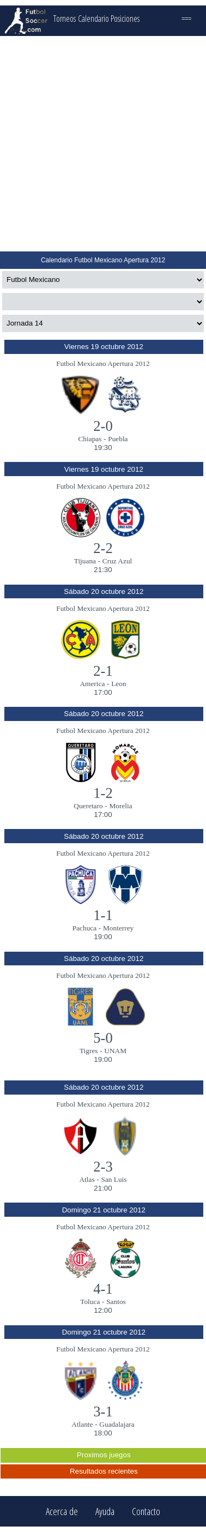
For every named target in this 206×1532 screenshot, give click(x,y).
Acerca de (62, 1511)
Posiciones (125, 19)
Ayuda (104, 1511)
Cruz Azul (117, 561)
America (92, 684)
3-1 (103, 1411)
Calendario (93, 19)
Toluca (90, 1301)
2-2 (103, 548)
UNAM (115, 1051)
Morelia (120, 806)
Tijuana (85, 561)
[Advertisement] (102, 143)
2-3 (103, 1166)
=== (186, 19)
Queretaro (88, 806)
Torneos (64, 19)
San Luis (113, 1179)
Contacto (146, 1511)
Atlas (86, 1179)
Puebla (118, 439)
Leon (118, 684)
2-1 (103, 671)
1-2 (103, 793)
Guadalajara (116, 1424)
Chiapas (89, 439)
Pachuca (84, 928)
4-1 (103, 1289)
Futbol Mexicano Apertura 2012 (102, 363)
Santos (116, 1301)
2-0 (103, 426)
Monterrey (118, 928)
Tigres (89, 1051)
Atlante (82, 1424)
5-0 (103, 1038)
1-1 (103, 915)
